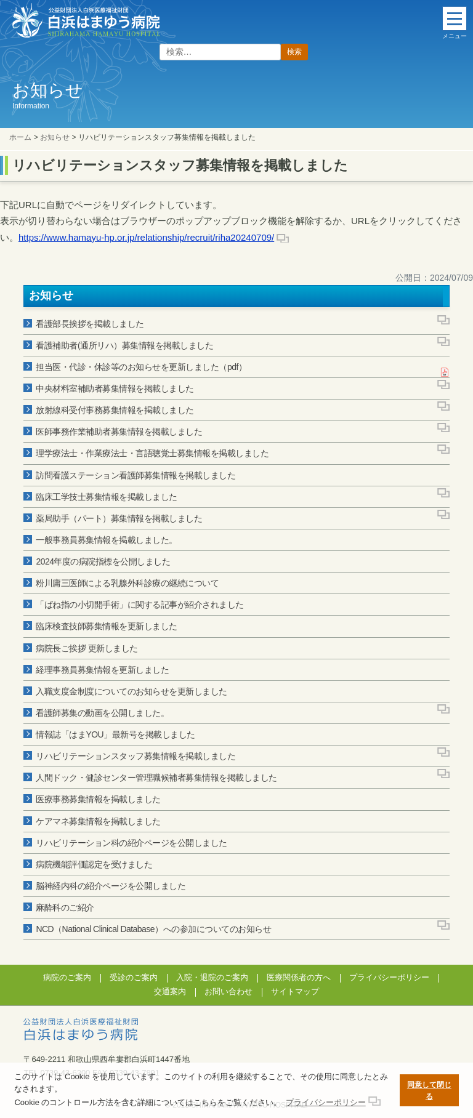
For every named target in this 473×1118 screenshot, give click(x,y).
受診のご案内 (134, 977)
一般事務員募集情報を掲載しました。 (106, 540)
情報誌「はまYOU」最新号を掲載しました (115, 734)
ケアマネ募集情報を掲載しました (98, 821)
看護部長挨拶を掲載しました (90, 324)
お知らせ (55, 137)
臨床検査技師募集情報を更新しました (106, 626)
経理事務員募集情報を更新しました (102, 670)
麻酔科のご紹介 (65, 907)
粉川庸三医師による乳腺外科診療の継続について (127, 583)
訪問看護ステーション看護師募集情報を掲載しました (135, 475)
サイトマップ (295, 991)
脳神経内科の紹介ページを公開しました (110, 886)
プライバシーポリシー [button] (326, 1102)
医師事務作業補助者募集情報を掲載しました (119, 431)
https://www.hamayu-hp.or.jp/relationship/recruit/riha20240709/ (146, 237)
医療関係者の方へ (299, 977)
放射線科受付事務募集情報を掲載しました (115, 410)
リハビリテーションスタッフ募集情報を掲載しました (135, 756)
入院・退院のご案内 (212, 977)
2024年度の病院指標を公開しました (103, 561)
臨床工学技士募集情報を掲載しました (106, 497)
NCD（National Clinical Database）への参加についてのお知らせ (153, 929)
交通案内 (170, 991)
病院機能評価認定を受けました (94, 864)
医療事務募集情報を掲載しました (98, 799)
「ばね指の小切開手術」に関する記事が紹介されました (140, 604)
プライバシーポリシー (389, 977)
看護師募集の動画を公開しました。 (102, 713)
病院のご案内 (67, 977)
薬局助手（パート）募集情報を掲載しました (119, 518)
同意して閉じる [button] (429, 1090)
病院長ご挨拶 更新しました (86, 648)
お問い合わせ (228, 991)
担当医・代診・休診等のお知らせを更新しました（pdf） (141, 367)
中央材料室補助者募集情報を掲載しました (115, 388)
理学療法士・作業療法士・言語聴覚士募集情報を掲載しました (152, 453)
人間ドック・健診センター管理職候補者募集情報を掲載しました (156, 777)
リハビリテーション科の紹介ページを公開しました (131, 843)
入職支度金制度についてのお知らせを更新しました (131, 691)
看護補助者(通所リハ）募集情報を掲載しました (124, 345)
